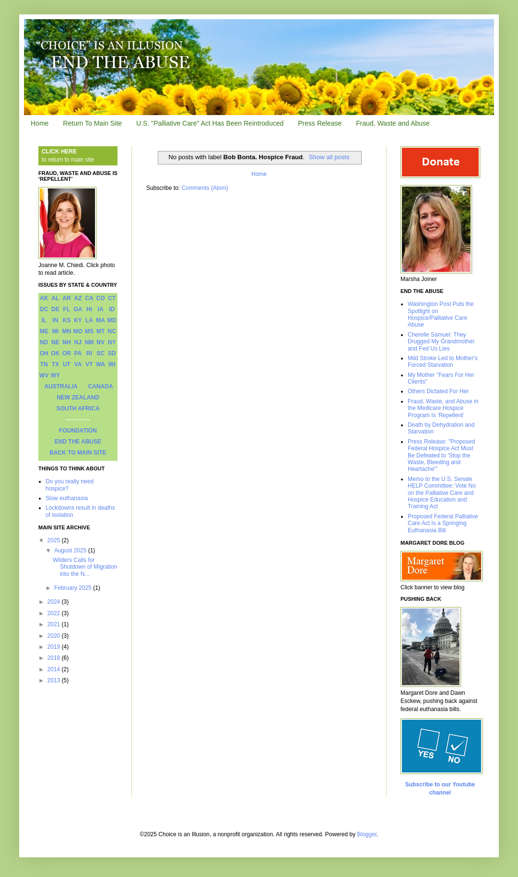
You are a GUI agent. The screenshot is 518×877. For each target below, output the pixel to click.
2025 (54, 540)
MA (100, 320)
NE (55, 342)
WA (100, 364)
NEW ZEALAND (78, 397)
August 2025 (71, 550)
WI (112, 364)
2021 (54, 624)
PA (78, 353)
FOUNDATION (78, 430)
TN (44, 364)
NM (89, 342)
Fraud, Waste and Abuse (393, 123)
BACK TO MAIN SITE (77, 452)
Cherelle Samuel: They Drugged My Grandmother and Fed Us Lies (441, 341)
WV (43, 375)
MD (112, 320)
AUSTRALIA (60, 386)
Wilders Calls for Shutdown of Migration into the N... (85, 567)
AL (55, 298)
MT (100, 331)
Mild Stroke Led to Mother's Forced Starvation (443, 361)
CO (100, 298)
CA (89, 298)
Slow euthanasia (67, 498)
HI (89, 309)
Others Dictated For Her (438, 391)
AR (66, 298)
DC (44, 309)
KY (78, 320)
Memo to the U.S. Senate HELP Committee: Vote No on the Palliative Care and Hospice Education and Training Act (442, 493)
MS (89, 331)
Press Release (319, 123)
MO (77, 331)
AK (44, 298)
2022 (54, 613)
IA (101, 309)
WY (55, 375)
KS (67, 320)
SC (100, 353)
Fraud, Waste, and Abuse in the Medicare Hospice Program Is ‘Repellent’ (443, 408)
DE (55, 309)
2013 (54, 680)
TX (55, 364)
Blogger (367, 834)
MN (66, 331)
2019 (54, 646)
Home (39, 123)
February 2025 (73, 588)
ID (112, 309)
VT (89, 364)
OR (66, 353)
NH (66, 342)
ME (44, 331)
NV (100, 342)
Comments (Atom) (204, 188)
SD (112, 353)
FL (67, 309)
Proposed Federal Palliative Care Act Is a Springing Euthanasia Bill (443, 523)
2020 (54, 635)
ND (44, 342)
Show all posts (329, 157)
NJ (78, 342)
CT (112, 298)
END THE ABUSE (78, 441)
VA (78, 364)
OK (55, 353)
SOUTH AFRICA (77, 408)
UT (67, 364)
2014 (54, 669)
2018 (54, 658)
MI (55, 331)
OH (44, 353)
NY (112, 342)
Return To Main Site (92, 123)
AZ (78, 298)
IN (55, 320)
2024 (54, 601)
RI (89, 353)
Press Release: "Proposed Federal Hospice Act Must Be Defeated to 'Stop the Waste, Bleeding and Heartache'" (441, 455)
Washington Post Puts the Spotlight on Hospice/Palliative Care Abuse (441, 314)
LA (89, 320)
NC (112, 331)
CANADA (100, 386)
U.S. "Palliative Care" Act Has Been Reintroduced (209, 123)
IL (44, 320)
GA (77, 309)
